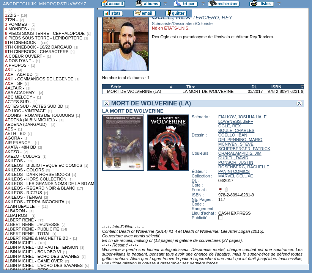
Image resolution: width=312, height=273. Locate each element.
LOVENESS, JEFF (235, 121)
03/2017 (255, 91)
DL (254, 87)
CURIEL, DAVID (233, 157)
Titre (190, 87)
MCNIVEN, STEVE (236, 144)
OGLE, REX (229, 126)
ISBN (276, 87)
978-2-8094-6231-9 (285, 91)
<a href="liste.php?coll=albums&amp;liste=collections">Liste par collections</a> (48, 135)
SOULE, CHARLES (236, 130)
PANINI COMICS (234, 171)
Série (116, 87)
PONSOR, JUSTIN (235, 162)
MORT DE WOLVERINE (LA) (134, 91)
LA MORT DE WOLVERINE (208, 91)
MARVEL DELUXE (235, 176)
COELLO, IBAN (232, 135)
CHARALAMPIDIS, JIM (240, 153)
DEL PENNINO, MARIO (240, 139)
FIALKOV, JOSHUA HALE (242, 117)
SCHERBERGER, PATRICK (244, 148)
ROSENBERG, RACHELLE (243, 167)
